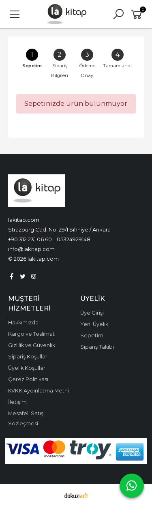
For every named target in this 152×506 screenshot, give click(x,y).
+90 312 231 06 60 (30, 239)
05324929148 (73, 239)
